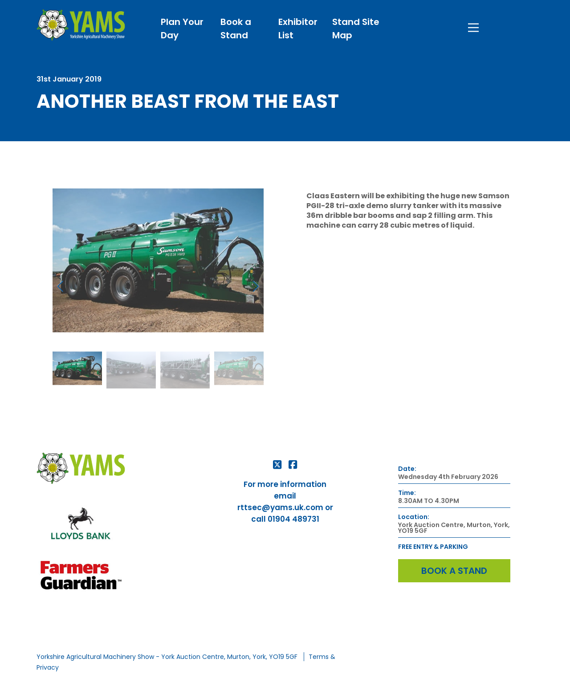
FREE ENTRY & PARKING (433, 547)
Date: (407, 469)
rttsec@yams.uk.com (280, 507)
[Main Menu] (473, 25)
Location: (413, 517)
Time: (407, 493)
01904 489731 (293, 519)
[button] (60, 286)
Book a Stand (454, 570)
